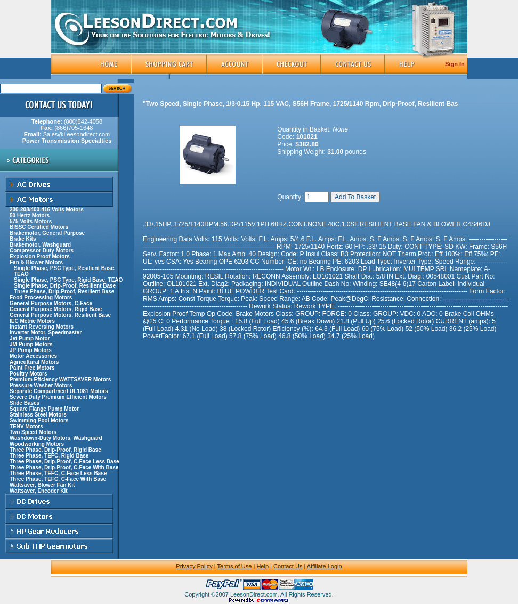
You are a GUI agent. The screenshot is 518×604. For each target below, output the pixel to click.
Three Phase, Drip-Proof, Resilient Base (64, 292)
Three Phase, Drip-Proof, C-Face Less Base (64, 461)
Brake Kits (23, 239)
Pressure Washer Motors (41, 385)
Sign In (455, 64)
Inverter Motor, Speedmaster (46, 333)
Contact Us (287, 566)
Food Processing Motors (41, 297)
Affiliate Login (324, 566)
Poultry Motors (28, 374)
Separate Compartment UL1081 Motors (59, 391)
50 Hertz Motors (30, 215)
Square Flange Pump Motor (44, 409)
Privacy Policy (194, 566)
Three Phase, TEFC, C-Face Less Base (58, 473)
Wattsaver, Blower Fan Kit (42, 485)
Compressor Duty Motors (42, 251)
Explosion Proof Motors (40, 256)
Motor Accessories (33, 356)
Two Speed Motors (33, 432)
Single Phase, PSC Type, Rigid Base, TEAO (68, 280)
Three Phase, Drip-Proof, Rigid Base (55, 450)
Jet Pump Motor (30, 338)
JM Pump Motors (31, 344)
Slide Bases (24, 403)
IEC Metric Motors (32, 321)
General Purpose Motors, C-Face (51, 303)
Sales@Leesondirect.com (67, 137)
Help (262, 566)
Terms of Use (234, 566)
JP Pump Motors (31, 350)
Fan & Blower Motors (36, 262)
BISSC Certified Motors (39, 227)
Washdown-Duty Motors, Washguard (56, 438)
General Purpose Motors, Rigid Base (56, 309)
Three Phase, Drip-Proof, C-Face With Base (64, 467)
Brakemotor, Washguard (40, 245)
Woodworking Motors (37, 444)
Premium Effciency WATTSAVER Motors (60, 379)
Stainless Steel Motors (38, 415)
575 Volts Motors (31, 221)
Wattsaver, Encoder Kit (39, 491)
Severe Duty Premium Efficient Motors (58, 397)
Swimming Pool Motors (39, 420)
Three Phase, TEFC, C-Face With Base (58, 479)
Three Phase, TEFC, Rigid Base (49, 456)
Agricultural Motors (34, 362)
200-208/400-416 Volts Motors (47, 210)
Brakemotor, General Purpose (47, 233)
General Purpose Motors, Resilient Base (60, 315)
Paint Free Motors (32, 368)
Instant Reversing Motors (42, 327)
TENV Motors (26, 426)
